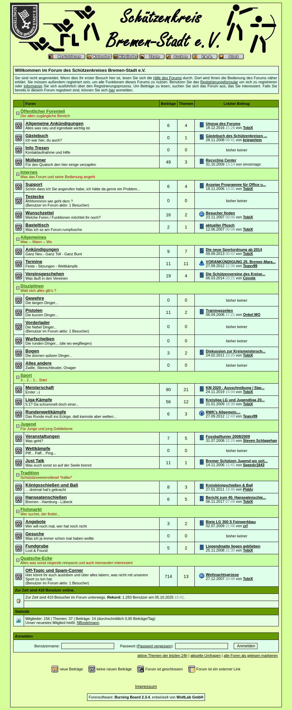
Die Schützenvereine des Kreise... (235, 274)
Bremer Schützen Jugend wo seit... (237, 461)
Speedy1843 (254, 465)
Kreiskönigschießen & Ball (229, 485)
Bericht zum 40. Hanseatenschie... (236, 497)
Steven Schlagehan (260, 440)
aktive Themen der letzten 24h (162, 655)
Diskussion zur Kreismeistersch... (236, 351)
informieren (33, 86)
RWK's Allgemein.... (223, 412)
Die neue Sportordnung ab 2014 (234, 250)
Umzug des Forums (223, 124)
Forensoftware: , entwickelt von (146, 697)
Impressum (146, 686)
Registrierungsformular (219, 82)
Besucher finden (220, 213)
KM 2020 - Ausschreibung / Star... (235, 388)
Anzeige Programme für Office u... (236, 184)
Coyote (249, 278)
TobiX (248, 128)
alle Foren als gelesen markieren (251, 655)
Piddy (248, 489)
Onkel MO (251, 315)
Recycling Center (221, 160)
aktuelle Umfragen (205, 655)
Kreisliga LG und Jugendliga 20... (235, 400)
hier (112, 90)
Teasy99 (250, 266)
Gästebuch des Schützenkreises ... (236, 136)
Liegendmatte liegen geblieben (233, 546)
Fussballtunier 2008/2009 (228, 436)
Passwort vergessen (154, 646)
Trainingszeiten (219, 310)
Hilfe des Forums (167, 78)
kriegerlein (252, 140)
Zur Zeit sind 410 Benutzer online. (45, 590)
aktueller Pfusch (220, 225)
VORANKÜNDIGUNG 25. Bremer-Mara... (241, 262)
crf (245, 526)
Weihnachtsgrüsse (222, 575)
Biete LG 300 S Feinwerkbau (231, 522)
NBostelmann (88, 623)
